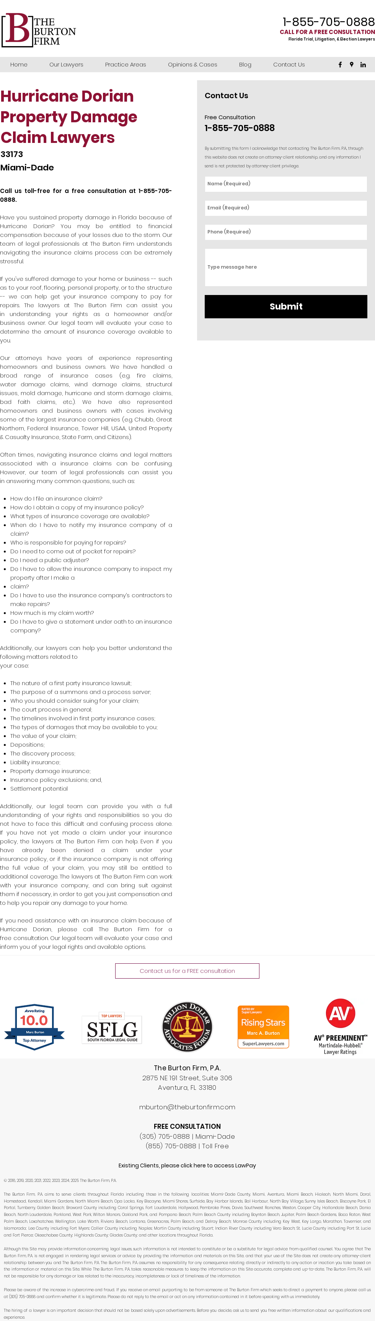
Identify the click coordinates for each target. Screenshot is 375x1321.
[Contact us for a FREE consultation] (187, 971)
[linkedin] (363, 64)
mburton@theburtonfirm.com (187, 1107)
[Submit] (286, 306)
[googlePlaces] (351, 64)
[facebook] (340, 64)
